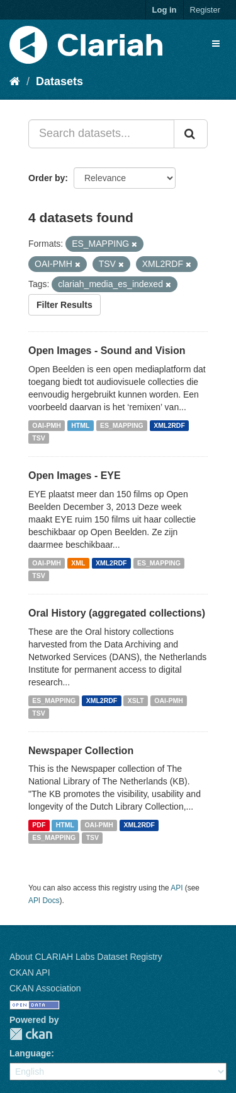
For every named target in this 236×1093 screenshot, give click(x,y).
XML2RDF (169, 425)
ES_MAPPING (121, 425)
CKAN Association (45, 988)
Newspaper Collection (80, 750)
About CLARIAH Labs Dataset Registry (85, 957)
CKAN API (29, 972)
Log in (164, 10)
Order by (46, 178)
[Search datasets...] (101, 133)
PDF (38, 825)
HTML (80, 425)
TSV (38, 438)
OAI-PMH (46, 425)
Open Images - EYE (74, 475)
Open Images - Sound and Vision (107, 350)
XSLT (136, 700)
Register (205, 10)
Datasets (59, 81)
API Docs (44, 900)
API (177, 887)
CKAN (30, 1034)
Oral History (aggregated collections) (116, 613)
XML (78, 563)
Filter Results (65, 305)
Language (30, 1053)
